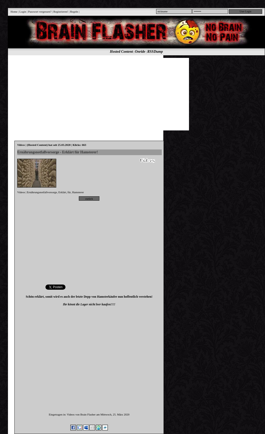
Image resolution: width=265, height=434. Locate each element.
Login (23, 11)
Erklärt (62, 192)
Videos (21, 192)
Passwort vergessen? (40, 11)
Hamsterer (78, 192)
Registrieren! (60, 11)
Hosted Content (121, 52)
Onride (140, 52)
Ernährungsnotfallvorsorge (42, 192)
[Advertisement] (85, 94)
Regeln (74, 11)
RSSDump (155, 52)
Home (14, 11)
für (69, 192)
